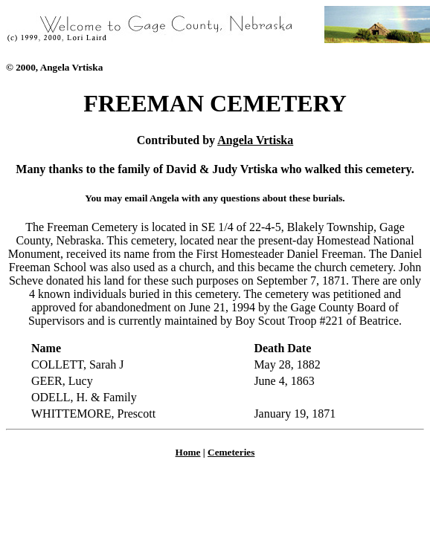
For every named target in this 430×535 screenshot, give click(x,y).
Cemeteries (231, 452)
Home (188, 452)
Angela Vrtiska (255, 140)
